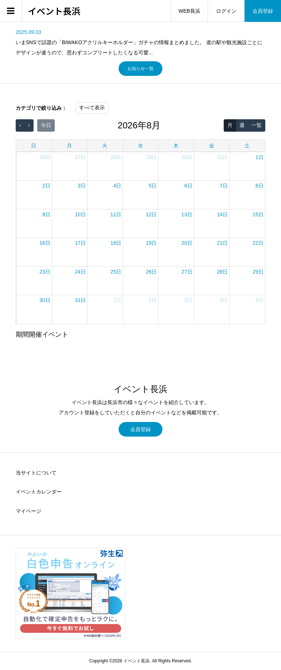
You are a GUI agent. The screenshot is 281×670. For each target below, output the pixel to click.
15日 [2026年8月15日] (258, 214)
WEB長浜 (189, 11)
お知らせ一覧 (140, 68)
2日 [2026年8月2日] (46, 186)
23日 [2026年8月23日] (44, 272)
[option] (140, 42)
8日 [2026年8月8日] (259, 186)
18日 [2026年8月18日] (116, 243)
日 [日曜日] (33, 145)
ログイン (226, 11)
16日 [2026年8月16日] (44, 243)
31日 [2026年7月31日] (222, 157)
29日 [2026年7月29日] (151, 157)
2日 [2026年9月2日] (153, 300)
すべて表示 (92, 108)
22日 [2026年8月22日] (258, 243)
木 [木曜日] (175, 145)
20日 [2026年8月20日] (186, 243)
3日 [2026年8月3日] (82, 186)
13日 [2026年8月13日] (186, 214)
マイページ (28, 511)
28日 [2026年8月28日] (222, 272)
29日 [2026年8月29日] (258, 272)
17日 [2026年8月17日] (80, 243)
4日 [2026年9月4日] (224, 300)
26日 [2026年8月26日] (151, 272)
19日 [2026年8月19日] (151, 243)
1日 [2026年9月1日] (117, 300)
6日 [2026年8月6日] (188, 186)
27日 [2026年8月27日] (186, 272)
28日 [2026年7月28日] (116, 157)
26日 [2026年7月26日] (44, 157)
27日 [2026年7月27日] (80, 157)
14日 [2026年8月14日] (222, 214)
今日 (46, 125)
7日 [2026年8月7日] (224, 186)
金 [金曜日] (211, 145)
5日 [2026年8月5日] (153, 186)
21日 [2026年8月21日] (222, 243)
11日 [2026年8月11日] (116, 214)
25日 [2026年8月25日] (116, 272)
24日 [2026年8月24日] (80, 272)
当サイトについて (36, 473)
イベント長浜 (54, 11)
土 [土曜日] (247, 145)
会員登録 (263, 11)
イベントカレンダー (39, 492)
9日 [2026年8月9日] (46, 214)
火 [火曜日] (104, 145)
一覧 (256, 125)
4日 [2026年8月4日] (117, 186)
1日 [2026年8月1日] (259, 157)
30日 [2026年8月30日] (44, 300)
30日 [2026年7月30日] (186, 157)
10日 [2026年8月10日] (80, 214)
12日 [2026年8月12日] (151, 214)
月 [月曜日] (69, 145)
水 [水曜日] (140, 145)
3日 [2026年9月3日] (188, 300)
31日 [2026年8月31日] (80, 300)
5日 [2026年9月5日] (259, 300)
